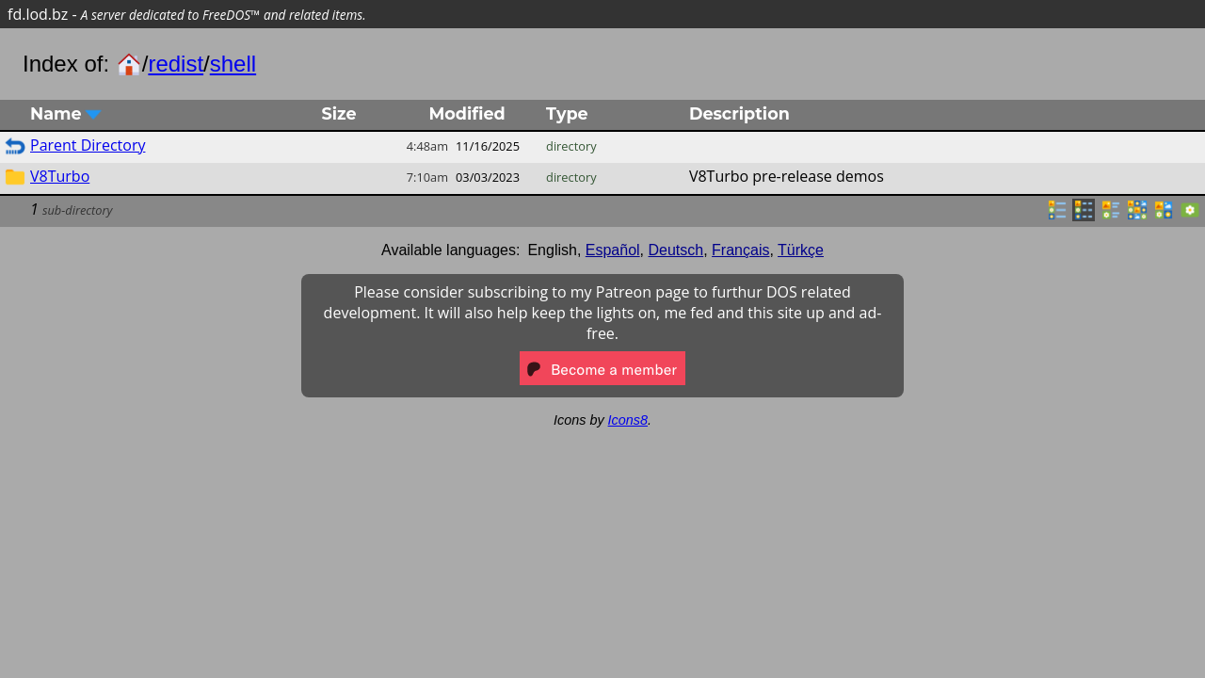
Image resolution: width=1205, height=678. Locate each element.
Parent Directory (87, 145)
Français (740, 250)
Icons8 (628, 420)
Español (613, 250)
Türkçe (801, 250)
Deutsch (676, 250)
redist (175, 63)
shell (233, 63)
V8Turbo (59, 176)
